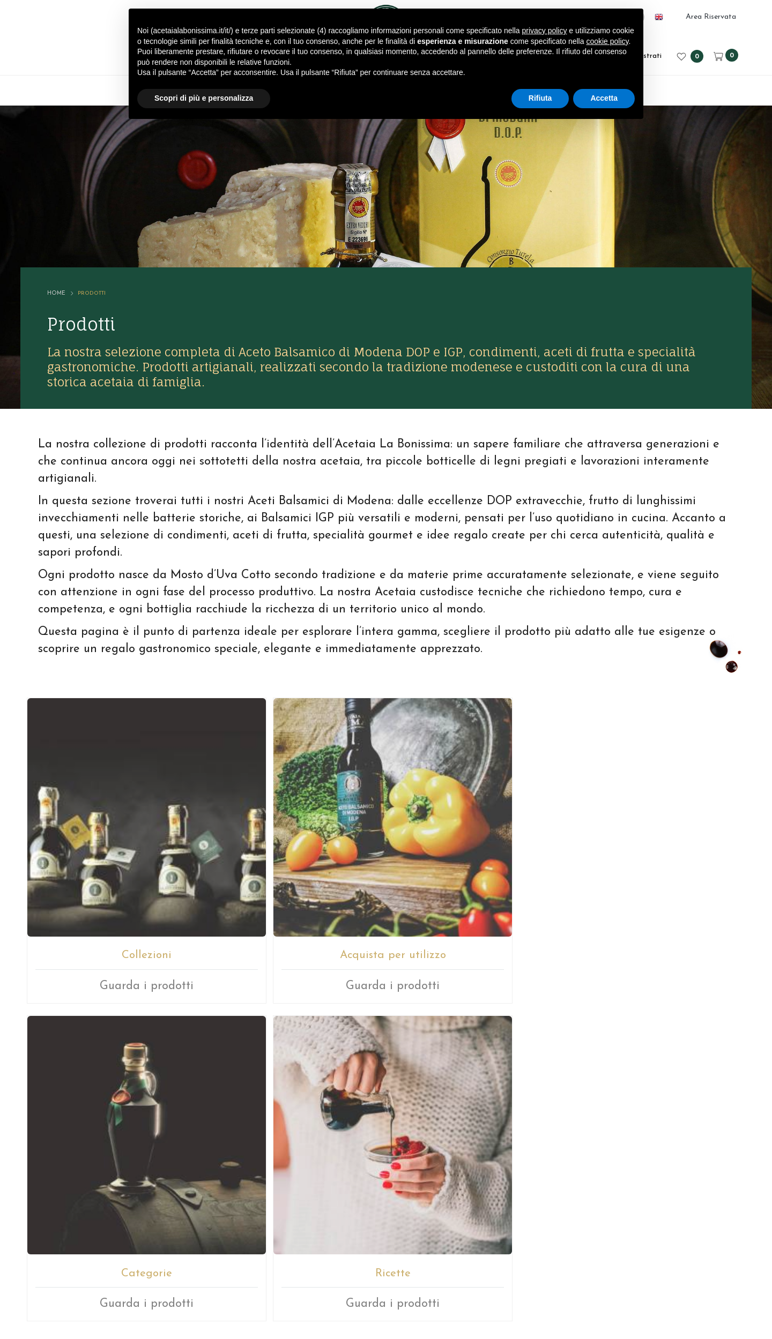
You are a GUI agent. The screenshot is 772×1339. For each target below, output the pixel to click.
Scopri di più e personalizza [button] (203, 98)
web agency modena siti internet (386, 1303)
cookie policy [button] (607, 41)
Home (72, 247)
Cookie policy (569, 1270)
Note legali (431, 1270)
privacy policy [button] (544, 30)
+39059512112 (413, 1148)
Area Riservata (711, 17)
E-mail (346, 1148)
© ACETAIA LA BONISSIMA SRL (240, 1270)
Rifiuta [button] (540, 98)
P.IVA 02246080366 (357, 1270)
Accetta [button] (604, 98)
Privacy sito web (498, 1270)
